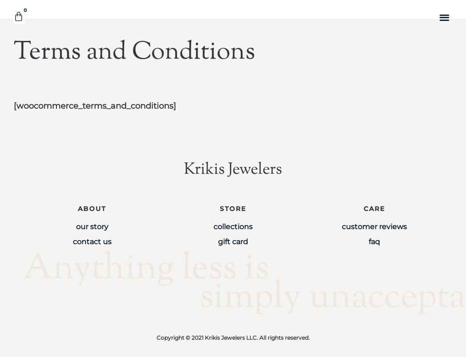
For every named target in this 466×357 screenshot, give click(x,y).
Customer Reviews (374, 226)
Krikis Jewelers (233, 169)
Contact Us (92, 241)
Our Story (92, 226)
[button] (445, 17)
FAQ (374, 241)
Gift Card (233, 241)
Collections (233, 226)
